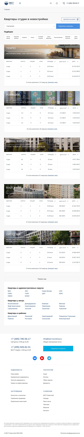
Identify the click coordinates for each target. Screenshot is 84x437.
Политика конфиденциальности (70, 433)
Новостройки (15, 374)
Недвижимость (16, 370)
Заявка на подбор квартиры (19, 383)
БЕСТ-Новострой (48, 395)
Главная (7, 9)
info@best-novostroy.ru (52, 339)
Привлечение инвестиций (18, 401)
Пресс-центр (47, 401)
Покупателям (48, 370)
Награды (46, 398)
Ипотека (45, 377)
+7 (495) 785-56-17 (21, 339)
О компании (47, 391)
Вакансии (46, 407)
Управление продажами (18, 398)
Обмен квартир (47, 380)
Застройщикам (16, 391)
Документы (46, 383)
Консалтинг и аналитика (18, 395)
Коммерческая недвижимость (20, 377)
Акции (45, 374)
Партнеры (46, 404)
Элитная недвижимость (18, 380)
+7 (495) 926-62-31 (21, 347)
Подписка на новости (58, 348)
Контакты (46, 410)
